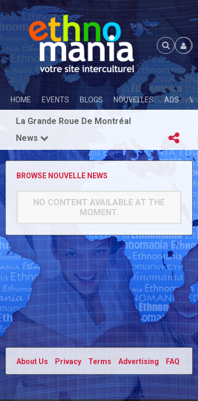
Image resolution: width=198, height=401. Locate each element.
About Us (32, 361)
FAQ (173, 361)
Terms (99, 361)
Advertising (138, 361)
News (32, 138)
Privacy (68, 361)
